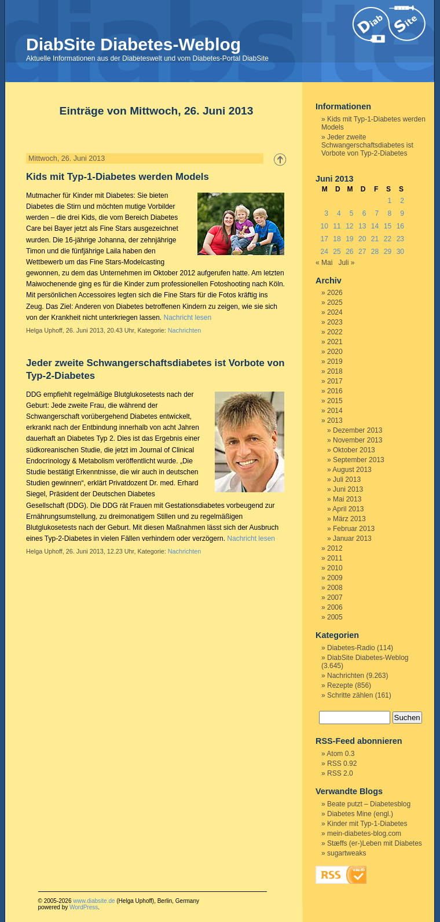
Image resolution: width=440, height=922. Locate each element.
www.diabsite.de (94, 901)
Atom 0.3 (340, 754)
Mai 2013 (347, 499)
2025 (335, 302)
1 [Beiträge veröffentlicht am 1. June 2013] (389, 201)
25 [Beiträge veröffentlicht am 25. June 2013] (336, 252)
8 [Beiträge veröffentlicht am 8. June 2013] (389, 213)
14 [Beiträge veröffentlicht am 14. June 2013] (375, 226)
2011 (335, 558)
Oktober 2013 (354, 450)
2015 (335, 401)
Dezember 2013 (357, 430)
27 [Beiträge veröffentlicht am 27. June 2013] (362, 252)
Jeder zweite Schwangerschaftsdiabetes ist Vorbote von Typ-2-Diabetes (367, 145)
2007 (335, 597)
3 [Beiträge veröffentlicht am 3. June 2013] (326, 213)
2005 (335, 617)
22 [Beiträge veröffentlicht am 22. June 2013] (387, 239)
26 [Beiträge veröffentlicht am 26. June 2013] (349, 252)
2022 (335, 332)
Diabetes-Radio (351, 648)
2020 (335, 352)
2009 (335, 578)
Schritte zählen (350, 695)
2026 (335, 293)
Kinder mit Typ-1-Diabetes (367, 824)
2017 (335, 381)
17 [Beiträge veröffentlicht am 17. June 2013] (324, 239)
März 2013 (349, 519)
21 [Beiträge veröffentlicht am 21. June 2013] (375, 239)
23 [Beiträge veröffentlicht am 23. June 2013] (400, 239)
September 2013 (358, 460)
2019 (335, 361)
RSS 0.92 (342, 763)
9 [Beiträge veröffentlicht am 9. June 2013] (402, 213)
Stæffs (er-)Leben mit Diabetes (374, 843)
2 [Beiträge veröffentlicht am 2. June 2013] (402, 201)
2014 (335, 411)
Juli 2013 (347, 479)
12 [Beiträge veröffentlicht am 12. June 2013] (349, 226)
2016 (335, 391)
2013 (335, 420)
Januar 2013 (352, 538)
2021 (335, 342)
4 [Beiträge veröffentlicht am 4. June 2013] (339, 213)
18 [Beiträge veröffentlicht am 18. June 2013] (336, 239)
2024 (335, 312)
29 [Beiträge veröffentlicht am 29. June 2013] (387, 252)
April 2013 (348, 509)
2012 (335, 548)
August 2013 (351, 470)
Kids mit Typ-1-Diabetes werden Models (117, 176)
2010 (335, 568)
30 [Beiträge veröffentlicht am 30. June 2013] (400, 252)
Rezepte (340, 685)
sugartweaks (346, 853)
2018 (335, 371)
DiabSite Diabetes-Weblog (133, 44)
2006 (335, 607)
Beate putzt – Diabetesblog (368, 804)
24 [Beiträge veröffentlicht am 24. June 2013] (324, 252)
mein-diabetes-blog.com (364, 833)
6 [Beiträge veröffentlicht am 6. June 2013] (364, 213)
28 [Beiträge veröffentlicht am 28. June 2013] (375, 252)
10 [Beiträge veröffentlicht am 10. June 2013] (324, 226)
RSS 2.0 (340, 773)
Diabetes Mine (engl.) (360, 814)
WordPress (83, 907)
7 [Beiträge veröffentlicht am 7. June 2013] (377, 213)
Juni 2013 (348, 489)
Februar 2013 (354, 529)
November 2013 (357, 440)
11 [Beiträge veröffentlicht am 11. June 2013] (336, 226)
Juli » (346, 263)
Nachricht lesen (187, 318)
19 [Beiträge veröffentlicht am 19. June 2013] (349, 239)
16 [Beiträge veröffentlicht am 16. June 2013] (400, 226)
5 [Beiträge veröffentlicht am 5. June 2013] (352, 213)
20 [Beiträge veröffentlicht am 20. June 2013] (362, 239)
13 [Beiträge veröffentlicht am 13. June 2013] (362, 226)
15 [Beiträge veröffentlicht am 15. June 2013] (387, 226)
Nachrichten (184, 330)
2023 (335, 322)
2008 (335, 588)
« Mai (324, 263)
